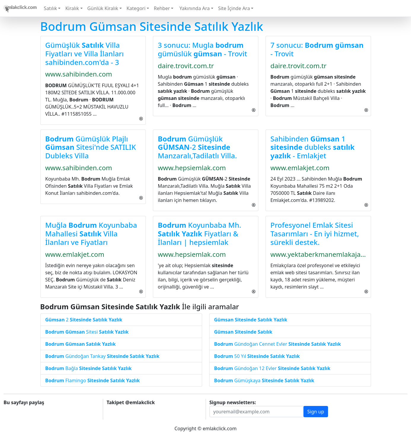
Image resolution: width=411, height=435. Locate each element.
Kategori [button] (136, 8)
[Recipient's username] (257, 411)
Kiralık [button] (72, 8)
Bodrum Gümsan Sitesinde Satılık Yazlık (151, 26)
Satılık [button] (50, 8)
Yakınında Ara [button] (194, 8)
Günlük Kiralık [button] (102, 8)
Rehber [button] (162, 8)
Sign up (315, 411)
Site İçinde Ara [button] (234, 8)
